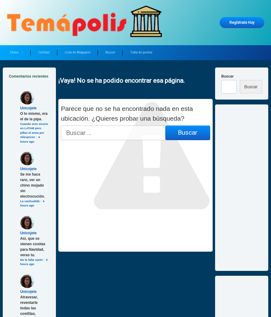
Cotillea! (44, 52)
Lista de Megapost (77, 52)
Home (14, 52)
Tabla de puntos (141, 52)
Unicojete (28, 108)
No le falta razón (31, 259)
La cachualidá (29, 201)
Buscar (110, 52)
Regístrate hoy (242, 22)
